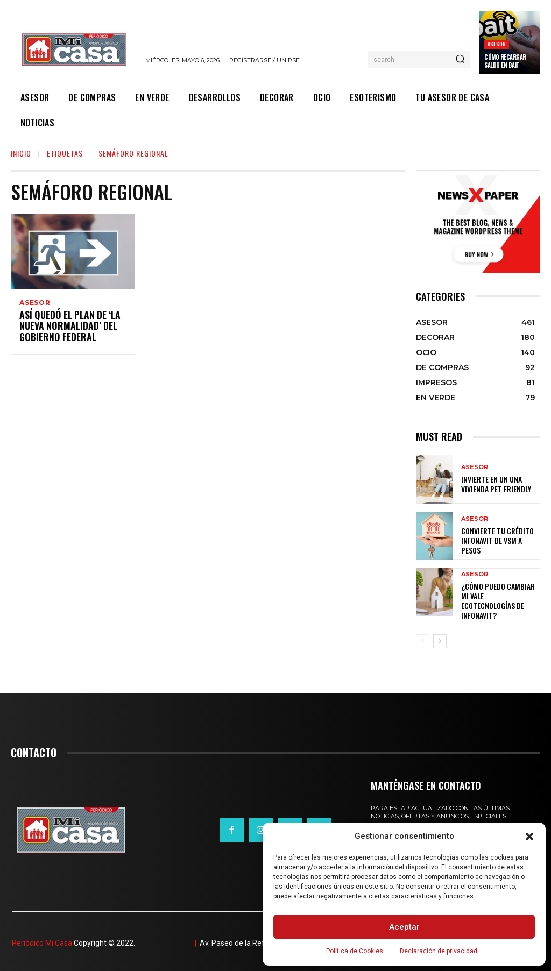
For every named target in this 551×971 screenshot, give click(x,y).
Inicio (21, 153)
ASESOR (497, 44)
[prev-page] (422, 637)
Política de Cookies (354, 951)
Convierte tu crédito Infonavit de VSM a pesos (497, 540)
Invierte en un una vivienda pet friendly (491, 484)
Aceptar (404, 927)
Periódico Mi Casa (42, 939)
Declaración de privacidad (438, 951)
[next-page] (440, 637)
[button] (529, 836)
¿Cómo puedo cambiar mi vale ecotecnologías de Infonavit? (497, 597)
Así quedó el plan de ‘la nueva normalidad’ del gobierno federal (64, 328)
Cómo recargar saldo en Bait (505, 61)
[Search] (460, 59)
